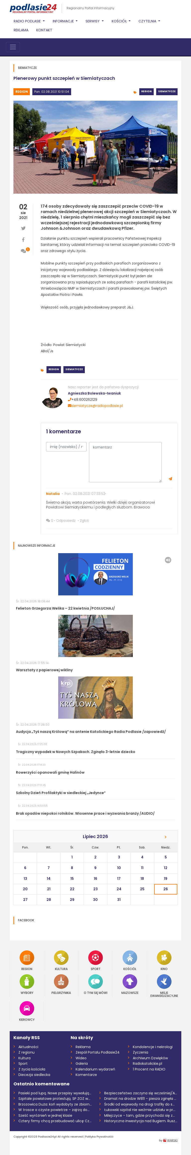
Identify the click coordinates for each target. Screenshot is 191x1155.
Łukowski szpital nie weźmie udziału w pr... (139, 1109)
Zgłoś (84, 520)
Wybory (27, 984)
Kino (164, 960)
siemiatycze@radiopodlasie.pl (95, 405)
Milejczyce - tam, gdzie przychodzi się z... (139, 1115)
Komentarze (86, 1074)
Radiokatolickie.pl (147, 1063)
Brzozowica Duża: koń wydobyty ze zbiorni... (55, 1104)
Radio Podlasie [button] (28, 21)
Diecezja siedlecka (34, 1074)
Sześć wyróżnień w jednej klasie (45, 1115)
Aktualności (28, 1046)
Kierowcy (27, 1011)
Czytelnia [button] (148, 21)
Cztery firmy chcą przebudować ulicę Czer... (55, 1120)
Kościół (130, 960)
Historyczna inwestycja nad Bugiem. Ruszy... (141, 1120)
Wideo (81, 1058)
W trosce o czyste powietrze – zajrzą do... (54, 1109)
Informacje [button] (64, 21)
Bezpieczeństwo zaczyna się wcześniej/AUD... (141, 1093)
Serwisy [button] (93, 21)
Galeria (82, 1063)
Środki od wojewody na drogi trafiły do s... (139, 1104)
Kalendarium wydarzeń (95, 1069)
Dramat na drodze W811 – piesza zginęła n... (141, 1098)
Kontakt (44, 30)
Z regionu (26, 1052)
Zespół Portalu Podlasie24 (98, 1052)
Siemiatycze (167, 91)
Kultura (61, 960)
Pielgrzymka (61, 984)
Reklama (21, 30)
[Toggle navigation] (13, 47)
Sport (95, 960)
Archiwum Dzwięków (150, 1058)
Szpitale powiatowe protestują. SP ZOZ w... (54, 1098)
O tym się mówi (95, 984)
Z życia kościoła (31, 1069)
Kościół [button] (120, 21)
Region (21, 91)
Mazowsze (130, 984)
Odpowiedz (66, 520)
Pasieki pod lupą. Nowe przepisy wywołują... (54, 1093)
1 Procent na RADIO (149, 1069)
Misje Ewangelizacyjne (164, 985)
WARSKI (172, 1140)
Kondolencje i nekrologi (153, 1046)
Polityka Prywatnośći (99, 1137)
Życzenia (140, 1052)
